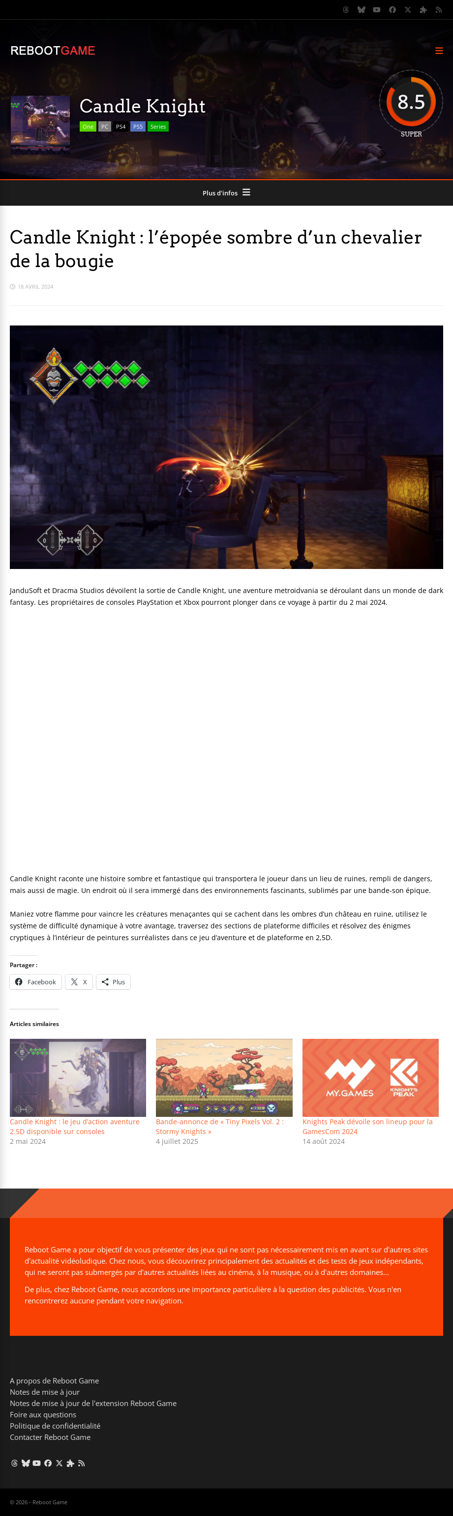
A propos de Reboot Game (54, 1380)
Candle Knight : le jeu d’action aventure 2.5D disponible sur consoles (75, 1126)
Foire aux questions (43, 1414)
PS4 (120, 126)
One (88, 126)
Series (158, 126)
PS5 (138, 126)
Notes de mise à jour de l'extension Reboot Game (93, 1403)
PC (104, 126)
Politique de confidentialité (55, 1426)
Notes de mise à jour (45, 1392)
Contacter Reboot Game (50, 1437)
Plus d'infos (220, 193)
